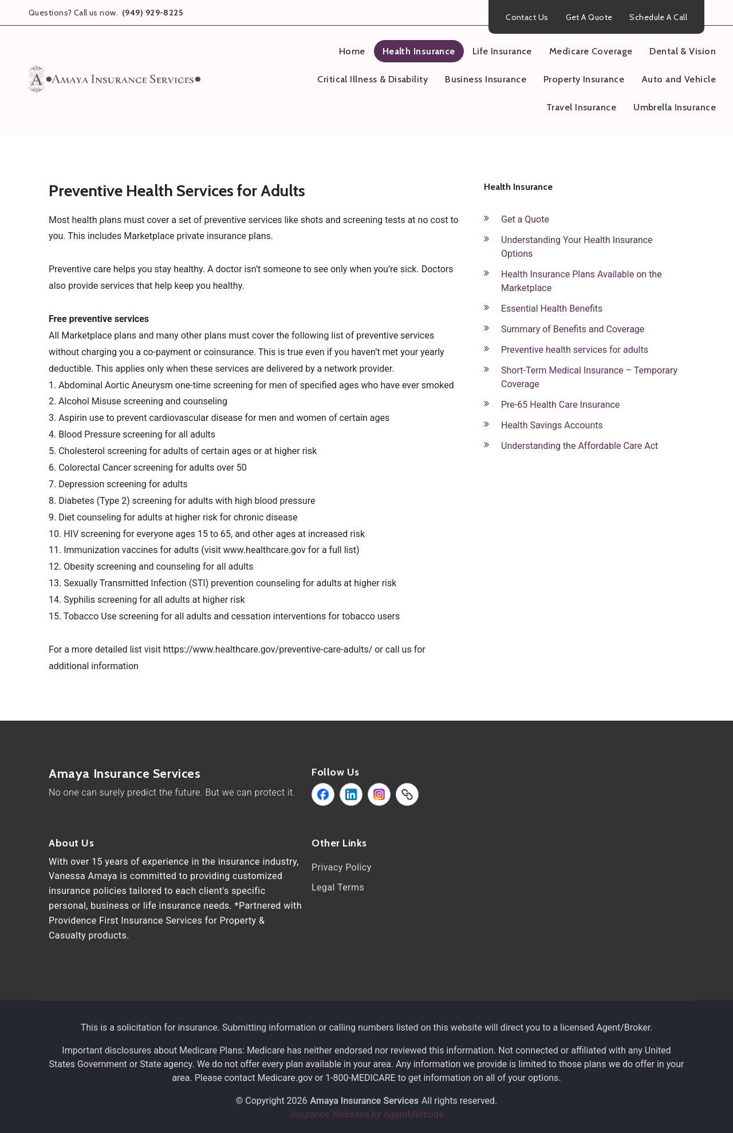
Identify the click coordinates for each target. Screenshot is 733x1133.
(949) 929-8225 (151, 12)
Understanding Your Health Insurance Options (577, 246)
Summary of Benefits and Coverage (572, 329)
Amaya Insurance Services (125, 773)
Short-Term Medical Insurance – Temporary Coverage (589, 377)
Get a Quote (525, 219)
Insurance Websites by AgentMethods (367, 1114)
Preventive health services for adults (574, 349)
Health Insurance (419, 51)
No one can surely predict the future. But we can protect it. (172, 792)
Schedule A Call (658, 17)
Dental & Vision (682, 51)
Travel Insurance (581, 107)
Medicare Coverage (590, 51)
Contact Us (527, 17)
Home (352, 51)
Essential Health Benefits (551, 308)
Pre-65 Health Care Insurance (560, 404)
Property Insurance (583, 79)
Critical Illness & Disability (372, 79)
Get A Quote (589, 17)
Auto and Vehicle (678, 79)
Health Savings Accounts (552, 425)
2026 (297, 1100)
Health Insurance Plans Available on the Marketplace (581, 281)
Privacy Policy (342, 867)
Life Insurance (502, 51)
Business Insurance (485, 79)
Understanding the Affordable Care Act (579, 445)
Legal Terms (338, 887)
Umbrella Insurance (674, 107)
